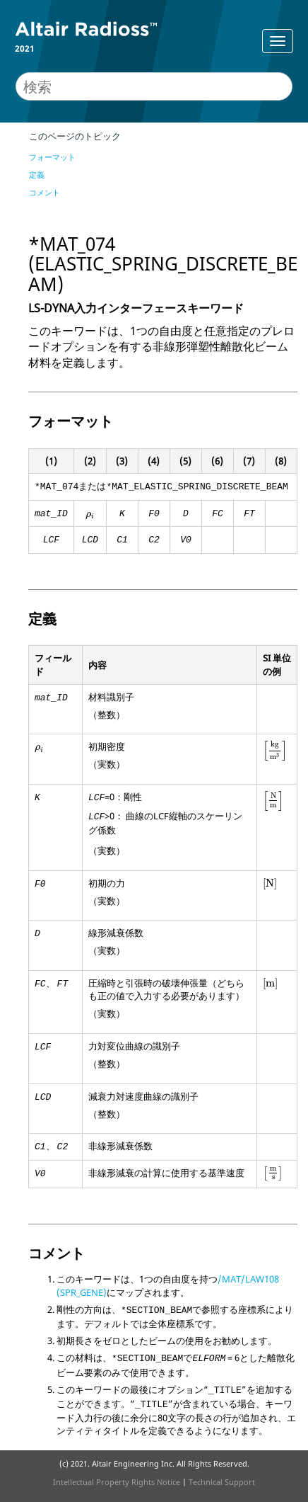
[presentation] (90, 515)
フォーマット (52, 157)
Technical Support (222, 1482)
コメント (44, 192)
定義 (37, 174)
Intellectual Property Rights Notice (116, 1482)
